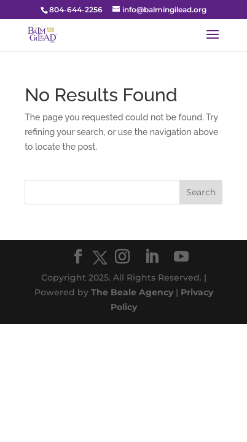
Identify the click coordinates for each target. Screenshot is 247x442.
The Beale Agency (132, 292)
